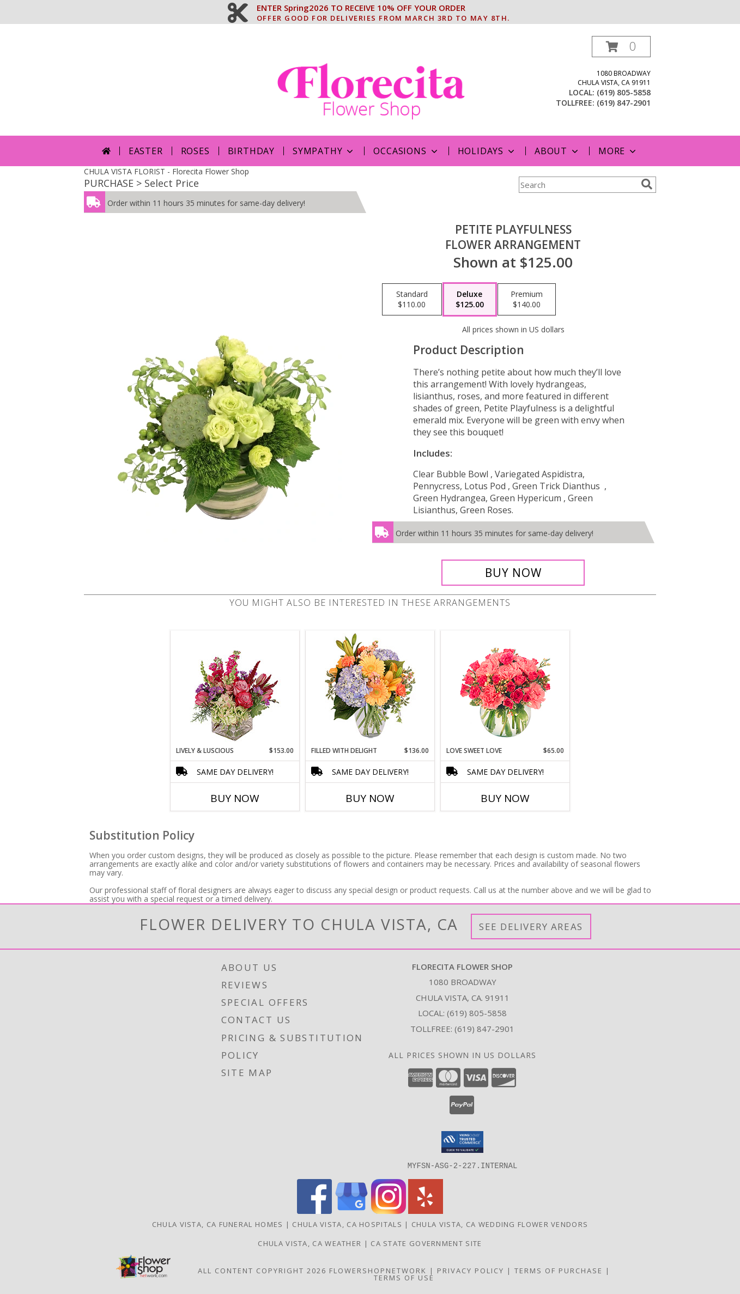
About (557, 151)
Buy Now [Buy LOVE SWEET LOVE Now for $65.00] (505, 798)
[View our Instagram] (388, 1210)
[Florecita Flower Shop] (371, 86)
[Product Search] (577, 184)
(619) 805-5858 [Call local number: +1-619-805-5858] (624, 92)
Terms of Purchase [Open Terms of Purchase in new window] (558, 1270)
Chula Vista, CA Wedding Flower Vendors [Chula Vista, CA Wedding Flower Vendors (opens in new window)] (499, 1224)
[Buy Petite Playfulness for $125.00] (513, 573)
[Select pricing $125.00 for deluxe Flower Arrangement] (469, 299)
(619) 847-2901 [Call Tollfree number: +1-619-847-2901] (484, 1028)
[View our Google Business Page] (351, 1210)
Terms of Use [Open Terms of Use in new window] (404, 1277)
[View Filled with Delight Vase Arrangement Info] (370, 688)
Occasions (406, 151)
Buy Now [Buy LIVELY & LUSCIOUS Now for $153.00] (234, 798)
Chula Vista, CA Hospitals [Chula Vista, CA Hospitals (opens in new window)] (347, 1224)
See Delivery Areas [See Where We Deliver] (531, 926)
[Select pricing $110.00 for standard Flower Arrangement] (412, 299)
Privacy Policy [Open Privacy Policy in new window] (470, 1270)
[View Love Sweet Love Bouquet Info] (505, 688)
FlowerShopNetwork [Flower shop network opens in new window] (378, 1270)
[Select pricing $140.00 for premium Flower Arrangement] (526, 299)
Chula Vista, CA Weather (309, 1243)
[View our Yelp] (425, 1210)
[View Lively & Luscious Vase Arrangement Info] (235, 688)
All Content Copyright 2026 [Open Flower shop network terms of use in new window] (262, 1270)
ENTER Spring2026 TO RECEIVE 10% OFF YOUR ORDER (383, 8)
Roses (195, 151)
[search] (647, 184)
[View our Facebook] (314, 1210)
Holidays (487, 151)
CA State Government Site (426, 1243)
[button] (621, 46)
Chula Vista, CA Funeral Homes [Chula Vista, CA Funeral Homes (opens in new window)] (217, 1224)
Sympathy (324, 151)
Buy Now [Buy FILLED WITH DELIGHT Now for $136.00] (370, 798)
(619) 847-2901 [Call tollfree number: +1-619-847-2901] (624, 103)
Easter (146, 151)
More (618, 151)
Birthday (251, 151)
